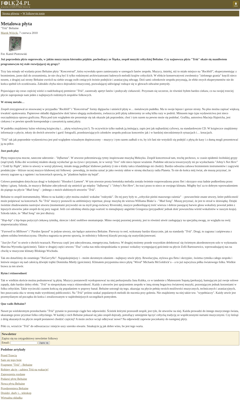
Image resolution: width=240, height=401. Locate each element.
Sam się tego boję (11, 360)
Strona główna (10, 13)
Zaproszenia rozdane (13, 374)
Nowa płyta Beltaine (13, 383)
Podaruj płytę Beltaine (14, 378)
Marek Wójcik (9, 32)
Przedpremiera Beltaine (14, 388)
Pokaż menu (235, 4)
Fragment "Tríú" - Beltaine (16, 364)
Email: (5, 342)
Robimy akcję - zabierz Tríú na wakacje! (25, 369)
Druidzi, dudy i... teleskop (16, 393)
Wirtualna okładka (11, 397)
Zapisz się (44, 343)
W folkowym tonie (34, 13)
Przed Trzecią (9, 355)
